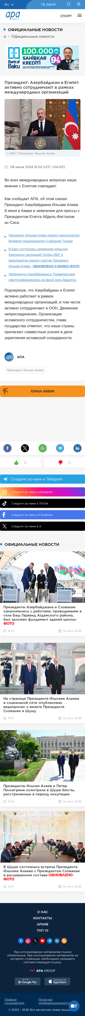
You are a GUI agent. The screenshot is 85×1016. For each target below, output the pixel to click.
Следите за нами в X (21, 526)
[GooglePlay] (28, 982)
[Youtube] (42, 941)
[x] (35, 941)
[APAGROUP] (42, 971)
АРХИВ (42, 924)
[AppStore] (57, 982)
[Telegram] (49, 941)
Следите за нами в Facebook (27, 514)
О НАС (42, 912)
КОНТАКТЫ (42, 918)
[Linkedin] (57, 941)
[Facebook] (21, 941)
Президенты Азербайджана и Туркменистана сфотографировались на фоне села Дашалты (42, 277)
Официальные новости (32, 36)
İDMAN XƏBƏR (27, 391)
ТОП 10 (42, 930)
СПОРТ (66, 16)
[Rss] (64, 941)
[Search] (69, 4)
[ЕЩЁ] (78, 16)
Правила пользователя (14, 1001)
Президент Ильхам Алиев (25, 370)
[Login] (78, 4)
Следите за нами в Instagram (27, 492)
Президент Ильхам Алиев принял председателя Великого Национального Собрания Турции (44, 238)
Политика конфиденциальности (54, 1001)
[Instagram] (28, 941)
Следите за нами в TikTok (25, 503)
